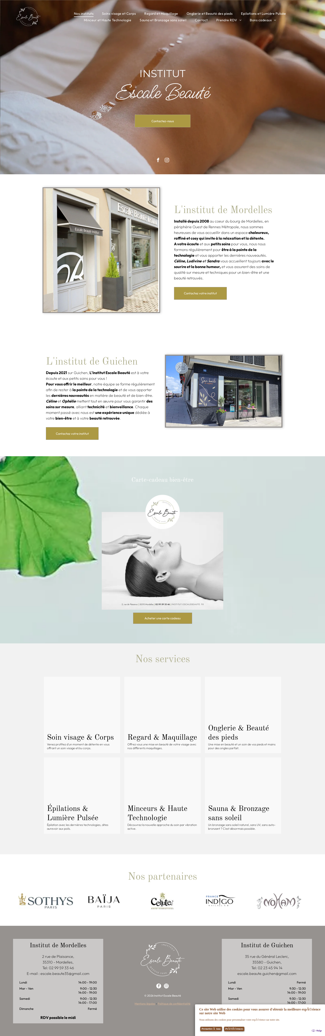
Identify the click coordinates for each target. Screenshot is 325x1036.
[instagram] (167, 160)
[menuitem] (84, 13)
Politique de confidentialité (174, 1003)
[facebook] (158, 986)
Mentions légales (145, 1003)
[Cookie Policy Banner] (260, 1020)
